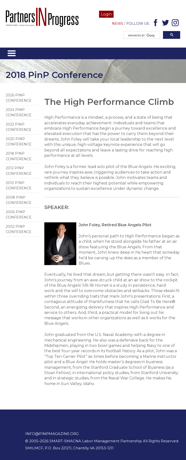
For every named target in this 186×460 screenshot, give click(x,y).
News (117, 23)
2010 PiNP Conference (18, 185)
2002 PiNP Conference (18, 229)
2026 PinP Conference (18, 98)
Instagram (176, 23)
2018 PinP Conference (18, 156)
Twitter (166, 23)
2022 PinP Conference (18, 127)
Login (106, 14)
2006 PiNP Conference (18, 214)
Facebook (156, 23)
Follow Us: (138, 23)
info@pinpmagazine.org (52, 434)
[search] (141, 35)
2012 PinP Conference (18, 171)
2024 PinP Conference (18, 112)
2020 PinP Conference (18, 141)
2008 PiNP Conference (18, 200)
